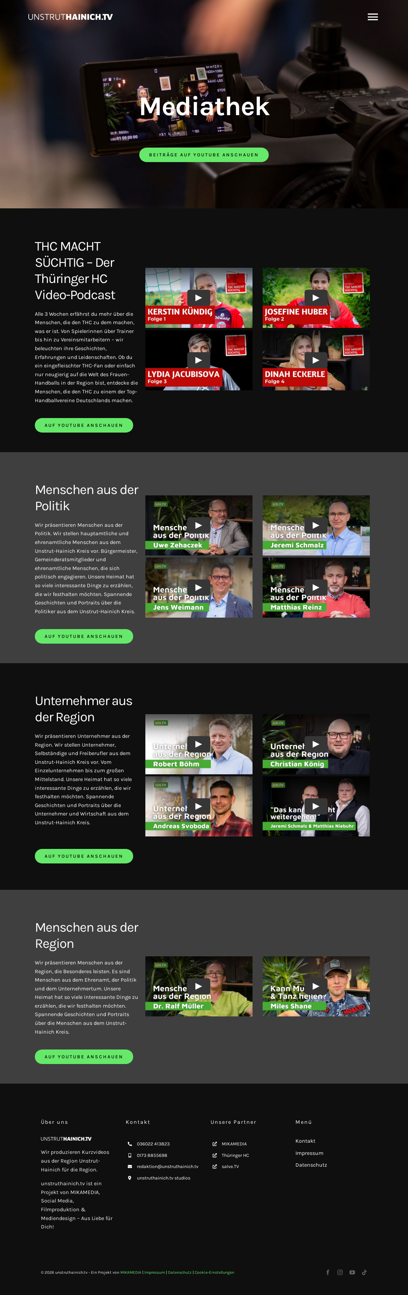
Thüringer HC (235, 1155)
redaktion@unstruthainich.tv (167, 1166)
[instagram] (340, 1272)
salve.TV (230, 1166)
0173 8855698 (152, 1155)
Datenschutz (180, 1272)
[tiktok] (364, 1272)
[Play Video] (199, 298)
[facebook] (328, 1272)
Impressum (154, 1272)
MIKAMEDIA (234, 1144)
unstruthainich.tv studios (163, 1178)
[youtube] (352, 1272)
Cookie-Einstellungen (214, 1272)
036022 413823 (153, 1144)
